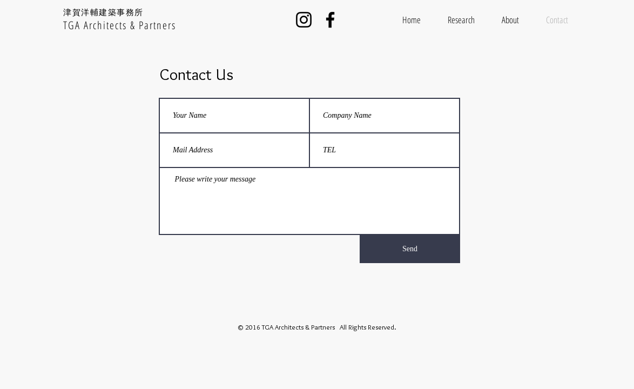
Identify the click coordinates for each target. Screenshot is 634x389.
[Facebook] (330, 19)
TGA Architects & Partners (119, 25)
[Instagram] (303, 19)
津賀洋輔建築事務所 (103, 11)
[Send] (410, 249)
